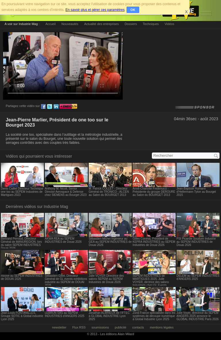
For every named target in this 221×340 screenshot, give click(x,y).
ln (56, 107)
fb (43, 107)
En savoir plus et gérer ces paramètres (95, 10)
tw (50, 107)
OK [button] (133, 10)
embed (68, 107)
